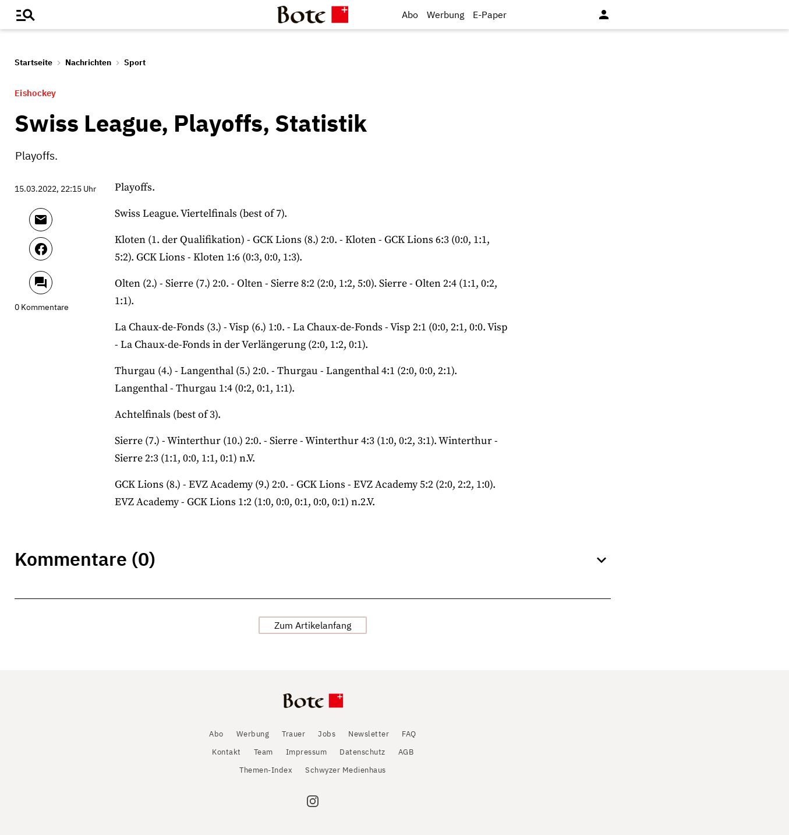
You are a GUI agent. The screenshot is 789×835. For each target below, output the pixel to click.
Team (263, 752)
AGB (406, 752)
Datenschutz (362, 752)
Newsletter (368, 734)
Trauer (293, 734)
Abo (410, 14)
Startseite (33, 62)
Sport (135, 62)
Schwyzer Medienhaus (345, 770)
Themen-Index (265, 770)
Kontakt (226, 752)
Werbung (445, 14)
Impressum (306, 752)
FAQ (409, 734)
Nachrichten (88, 62)
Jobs (326, 734)
